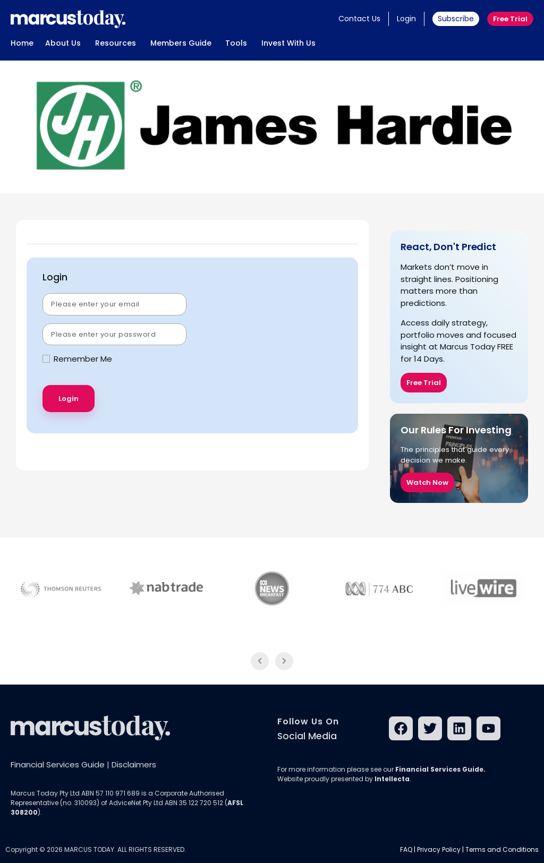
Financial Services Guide (58, 764)
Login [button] (406, 18)
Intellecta (392, 778)
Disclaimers (134, 764)
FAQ (406, 849)
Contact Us (359, 18)
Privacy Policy (439, 849)
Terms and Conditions (502, 849)
